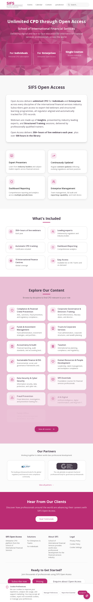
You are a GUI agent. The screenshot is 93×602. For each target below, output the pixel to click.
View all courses (47, 429)
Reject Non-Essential (68, 593)
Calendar (39, 5)
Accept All (82, 593)
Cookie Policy (75, 544)
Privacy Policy (75, 541)
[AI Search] (86, 596)
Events (29, 5)
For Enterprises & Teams (34, 542)
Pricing (39, 581)
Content (48, 5)
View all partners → (46, 485)
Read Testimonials (46, 519)
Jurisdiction (59, 5)
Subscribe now (19, 581)
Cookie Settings (76, 547)
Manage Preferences (51, 593)
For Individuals (32, 546)
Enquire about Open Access (67, 581)
